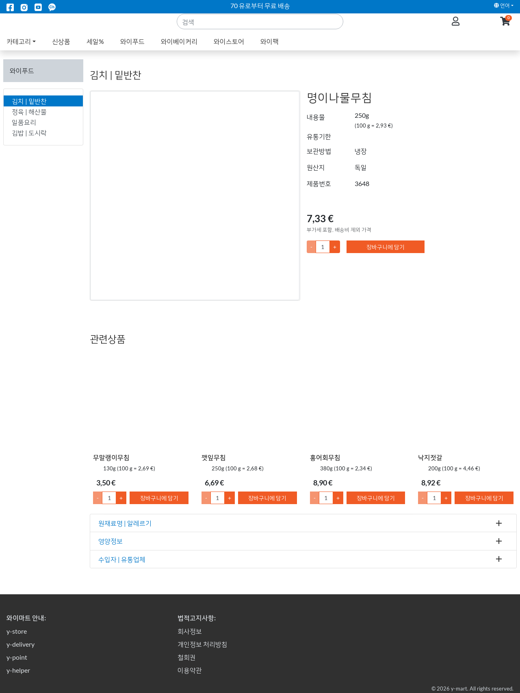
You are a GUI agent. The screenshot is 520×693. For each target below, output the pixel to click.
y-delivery (20, 644)
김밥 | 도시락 (29, 132)
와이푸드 (132, 51)
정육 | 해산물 (29, 111)
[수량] (323, 246)
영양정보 (110, 541)
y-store (16, 631)
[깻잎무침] (249, 400)
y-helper (18, 670)
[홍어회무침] (358, 400)
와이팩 (269, 51)
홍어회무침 (325, 457)
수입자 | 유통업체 (121, 559)
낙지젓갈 (430, 457)
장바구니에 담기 (385, 246)
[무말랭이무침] (141, 400)
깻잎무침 (214, 457)
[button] (505, 26)
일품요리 (24, 122)
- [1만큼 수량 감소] (98, 497)
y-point (16, 657)
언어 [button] (502, 5)
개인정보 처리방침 (203, 644)
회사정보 (190, 631)
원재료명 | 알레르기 (125, 523)
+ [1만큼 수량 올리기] (121, 497)
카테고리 (18, 51)
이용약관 (190, 670)
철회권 (187, 657)
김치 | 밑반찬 (29, 101)
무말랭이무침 (111, 457)
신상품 (61, 51)
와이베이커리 (179, 51)
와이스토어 (229, 51)
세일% (95, 51)
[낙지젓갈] (466, 400)
